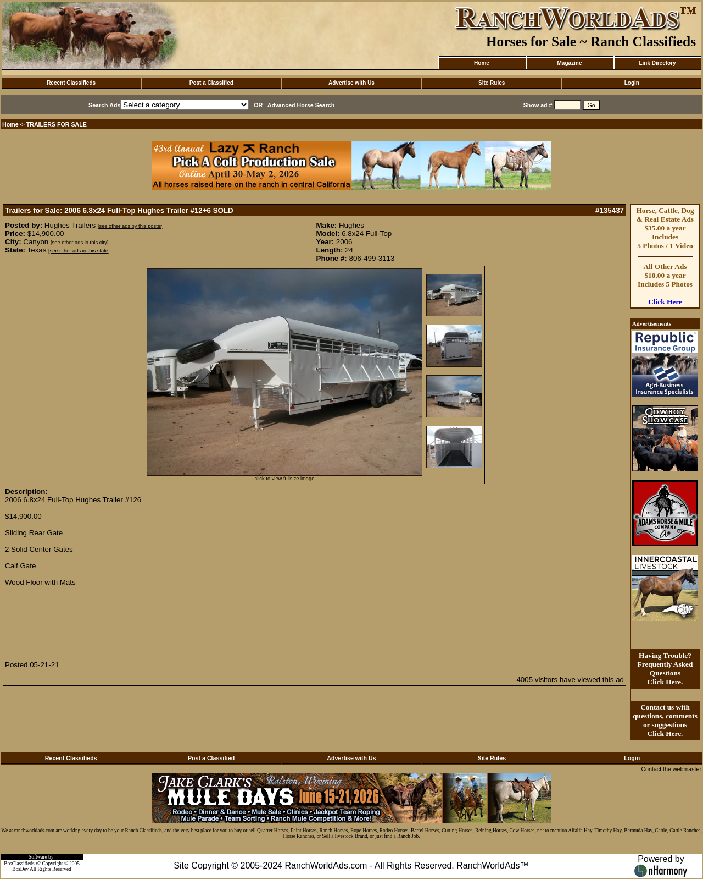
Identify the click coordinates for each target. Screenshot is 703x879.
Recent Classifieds (71, 83)
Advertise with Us (351, 83)
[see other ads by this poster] (131, 226)
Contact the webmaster (671, 769)
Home (481, 63)
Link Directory (657, 63)
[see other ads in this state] (78, 251)
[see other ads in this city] (79, 242)
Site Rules (491, 83)
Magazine (569, 63)
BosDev (20, 869)
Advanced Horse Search (301, 105)
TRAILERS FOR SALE (56, 124)
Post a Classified (211, 83)
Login (631, 83)
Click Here (665, 302)
